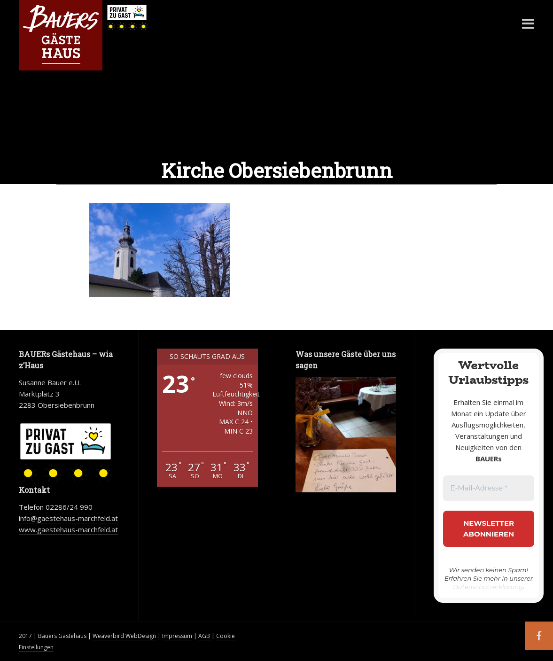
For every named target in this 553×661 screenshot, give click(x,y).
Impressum (177, 636)
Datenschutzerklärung (488, 587)
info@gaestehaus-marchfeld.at (68, 518)
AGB (204, 636)
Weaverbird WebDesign (124, 636)
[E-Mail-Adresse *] (488, 488)
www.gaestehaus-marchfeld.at (68, 529)
